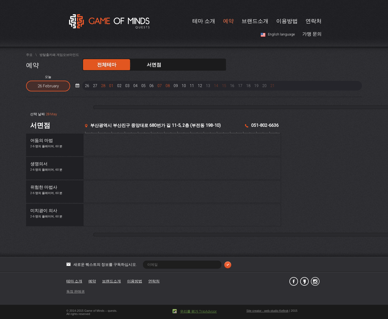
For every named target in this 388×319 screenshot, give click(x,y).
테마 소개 (203, 21)
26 (87, 86)
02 (119, 86)
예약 (228, 21)
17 (240, 86)
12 (200, 86)
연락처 (314, 21)
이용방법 (287, 21)
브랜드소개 (255, 21)
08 (168, 86)
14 (216, 86)
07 (159, 86)
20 (264, 86)
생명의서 (39, 163)
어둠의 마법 (41, 140)
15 (224, 86)
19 (256, 86)
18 (248, 86)
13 (208, 86)
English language (281, 34)
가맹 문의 (312, 34)
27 (95, 86)
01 (111, 86)
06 (151, 86)
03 (127, 86)
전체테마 (106, 64)
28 (103, 86)
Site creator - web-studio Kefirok (267, 310)
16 (232, 86)
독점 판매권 (75, 291)
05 (143, 86)
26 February (48, 86)
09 (176, 86)
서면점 (154, 64)
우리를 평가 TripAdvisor (198, 311)
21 (272, 86)
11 (192, 86)
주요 (29, 55)
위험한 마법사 (43, 187)
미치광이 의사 (43, 210)
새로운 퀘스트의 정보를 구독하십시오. (152, 264)
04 (135, 86)
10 (184, 86)
